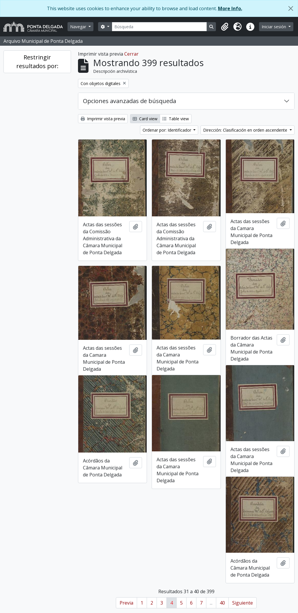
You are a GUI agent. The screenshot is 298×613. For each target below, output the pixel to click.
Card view (145, 118)
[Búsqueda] (159, 26)
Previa (126, 603)
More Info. (230, 8)
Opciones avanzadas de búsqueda (129, 101)
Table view (175, 118)
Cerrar (131, 54)
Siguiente (242, 603)
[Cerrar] (291, 8)
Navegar (78, 26)
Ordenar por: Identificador (167, 130)
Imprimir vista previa (103, 118)
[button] (224, 26)
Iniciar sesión (274, 26)
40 (222, 603)
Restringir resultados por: (37, 61)
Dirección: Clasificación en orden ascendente (245, 130)
